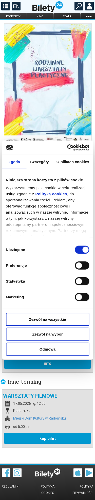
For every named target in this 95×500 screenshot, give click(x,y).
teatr (67, 16)
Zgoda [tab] (14, 161)
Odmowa (47, 349)
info (47, 363)
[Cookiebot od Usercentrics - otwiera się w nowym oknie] (67, 147)
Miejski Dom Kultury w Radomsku (39, 418)
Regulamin (10, 486)
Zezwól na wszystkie (47, 319)
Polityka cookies (47, 490)
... (89, 16)
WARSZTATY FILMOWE (30, 396)
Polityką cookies (51, 194)
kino (40, 16)
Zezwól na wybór (47, 334)
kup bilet (48, 438)
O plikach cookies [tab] (72, 161)
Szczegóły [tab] (39, 161)
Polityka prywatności (82, 490)
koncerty (13, 16)
